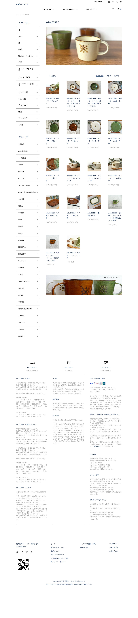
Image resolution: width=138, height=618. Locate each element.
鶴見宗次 (22, 310)
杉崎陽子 (22, 227)
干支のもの (23, 108)
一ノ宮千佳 (23, 163)
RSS (90, 578)
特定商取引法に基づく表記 (70, 589)
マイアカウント (99, 5)
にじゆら (22, 318)
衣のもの (22, 102)
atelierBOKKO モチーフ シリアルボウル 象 (94, 181)
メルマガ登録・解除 (95, 575)
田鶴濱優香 (23, 273)
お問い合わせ (115, 582)
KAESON (22, 186)
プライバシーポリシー (68, 593)
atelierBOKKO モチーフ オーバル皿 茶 (73, 218)
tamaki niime (23, 280)
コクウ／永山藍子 (26, 194)
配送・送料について (68, 578)
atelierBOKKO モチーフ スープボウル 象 (115, 181)
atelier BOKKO (27, 18)
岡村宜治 (22, 178)
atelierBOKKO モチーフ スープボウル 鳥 (74, 258)
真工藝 (21, 220)
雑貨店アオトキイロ (30, 5)
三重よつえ (23, 352)
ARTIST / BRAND (69, 12)
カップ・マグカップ (26, 73)
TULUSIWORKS (25, 303)
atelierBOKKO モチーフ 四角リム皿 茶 (52, 218)
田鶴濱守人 (23, 265)
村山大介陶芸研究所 (26, 335)
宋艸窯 (21, 242)
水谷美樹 (22, 359)
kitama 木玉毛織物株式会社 (26, 203)
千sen (20, 235)
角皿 (20, 39)
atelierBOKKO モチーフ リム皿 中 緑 (115, 143)
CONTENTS (90, 12)
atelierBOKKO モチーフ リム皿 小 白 (115, 104)
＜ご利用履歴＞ (96, 477)
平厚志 (21, 250)
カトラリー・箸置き (26, 88)
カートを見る (115, 578)
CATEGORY (47, 12)
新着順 (116, 78)
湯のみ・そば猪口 (26, 59)
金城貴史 (22, 212)
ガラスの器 (23, 95)
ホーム (18, 18)
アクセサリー (24, 121)
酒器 (20, 65)
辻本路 (21, 295)
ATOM (94, 578)
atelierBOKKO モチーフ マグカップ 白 (52, 104)
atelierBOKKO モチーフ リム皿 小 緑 (52, 143)
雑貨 (20, 115)
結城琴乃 (22, 367)
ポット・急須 (24, 80)
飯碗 (20, 52)
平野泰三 (22, 326)
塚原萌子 (22, 288)
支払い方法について (68, 585)
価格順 (109, 78)
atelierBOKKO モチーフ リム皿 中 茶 (52, 181)
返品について (65, 582)
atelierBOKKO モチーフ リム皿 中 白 (94, 143)
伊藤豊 (21, 171)
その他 (21, 128)
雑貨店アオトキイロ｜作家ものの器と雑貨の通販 (32, 575)
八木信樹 (22, 344)
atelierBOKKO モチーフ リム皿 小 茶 (73, 143)
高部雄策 (22, 257)
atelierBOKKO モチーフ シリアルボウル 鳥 (73, 181)
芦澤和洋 (22, 148)
